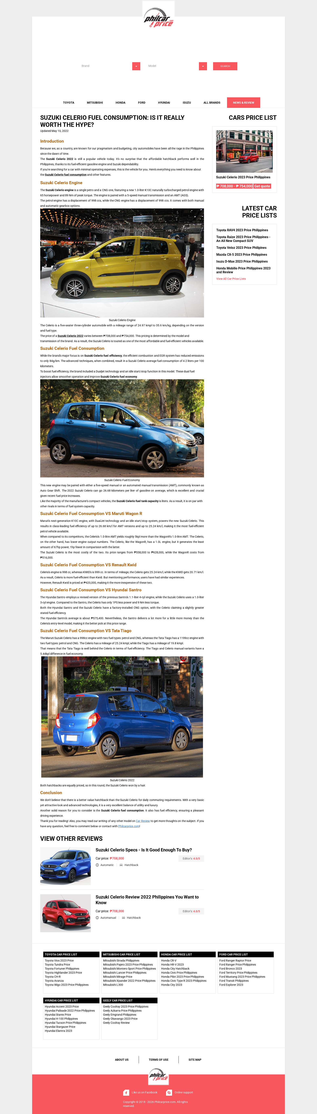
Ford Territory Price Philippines (238, 972)
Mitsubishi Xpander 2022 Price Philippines (129, 980)
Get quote (262, 186)
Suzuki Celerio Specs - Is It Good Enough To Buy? (144, 849)
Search (225, 66)
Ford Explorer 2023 (231, 984)
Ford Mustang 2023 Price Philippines (242, 976)
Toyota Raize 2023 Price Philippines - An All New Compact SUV (243, 239)
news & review (243, 102)
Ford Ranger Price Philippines (237, 964)
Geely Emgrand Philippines (119, 1014)
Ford (141, 102)
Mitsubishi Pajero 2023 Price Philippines (128, 964)
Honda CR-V (168, 960)
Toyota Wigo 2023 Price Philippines (67, 984)
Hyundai (164, 102)
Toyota (68, 102)
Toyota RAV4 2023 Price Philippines (242, 230)
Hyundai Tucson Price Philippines (65, 1022)
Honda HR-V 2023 (172, 964)
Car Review (143, 821)
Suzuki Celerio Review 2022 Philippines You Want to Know (147, 899)
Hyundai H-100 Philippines (61, 1018)
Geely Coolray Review (116, 1022)
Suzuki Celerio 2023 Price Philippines (243, 177)
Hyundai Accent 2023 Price (62, 1006)
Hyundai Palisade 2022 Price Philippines (70, 1010)
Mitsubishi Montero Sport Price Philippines (129, 968)
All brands (212, 102)
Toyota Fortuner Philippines (62, 968)
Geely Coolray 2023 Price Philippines (125, 1006)
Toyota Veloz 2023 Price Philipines (241, 248)
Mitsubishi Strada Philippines (121, 960)
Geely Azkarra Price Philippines (122, 1010)
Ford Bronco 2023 (230, 968)
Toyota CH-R (53, 976)
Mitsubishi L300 (113, 984)
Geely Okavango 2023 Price (120, 1018)
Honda (120, 102)
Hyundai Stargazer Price (60, 1026)
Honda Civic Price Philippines (179, 972)
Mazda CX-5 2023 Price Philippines (241, 254)
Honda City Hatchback (175, 968)
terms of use (158, 1059)
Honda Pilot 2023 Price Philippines (182, 976)
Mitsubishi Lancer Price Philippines (124, 972)
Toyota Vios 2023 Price (59, 960)
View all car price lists (231, 278)
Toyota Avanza (54, 980)
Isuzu (187, 102)
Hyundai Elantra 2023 (58, 1030)
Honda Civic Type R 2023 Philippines (183, 980)
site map (195, 1059)
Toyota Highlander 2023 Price (63, 972)
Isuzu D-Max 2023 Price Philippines (242, 261)
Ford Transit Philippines (234, 980)
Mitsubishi (95, 102)
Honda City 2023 (171, 984)
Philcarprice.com (128, 826)
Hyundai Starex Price (58, 1014)
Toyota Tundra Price (57, 964)
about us (122, 1059)
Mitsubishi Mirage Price (117, 976)
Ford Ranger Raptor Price (235, 960)
